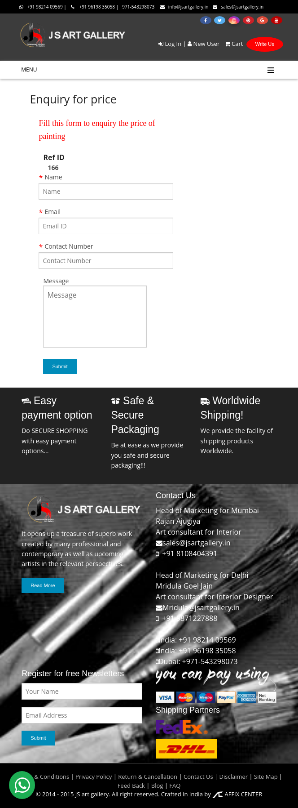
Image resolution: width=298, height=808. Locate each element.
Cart (232, 44)
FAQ (174, 785)
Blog (157, 785)
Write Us (264, 44)
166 (53, 167)
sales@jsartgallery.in (238, 7)
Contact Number (68, 246)
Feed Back (131, 785)
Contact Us (198, 776)
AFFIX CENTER (237, 794)
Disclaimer (233, 776)
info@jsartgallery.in (184, 7)
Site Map (265, 776)
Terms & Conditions (42, 776)
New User (203, 44)
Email (52, 211)
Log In (169, 44)
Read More (43, 585)
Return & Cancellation (147, 776)
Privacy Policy (93, 776)
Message (56, 281)
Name (53, 177)
